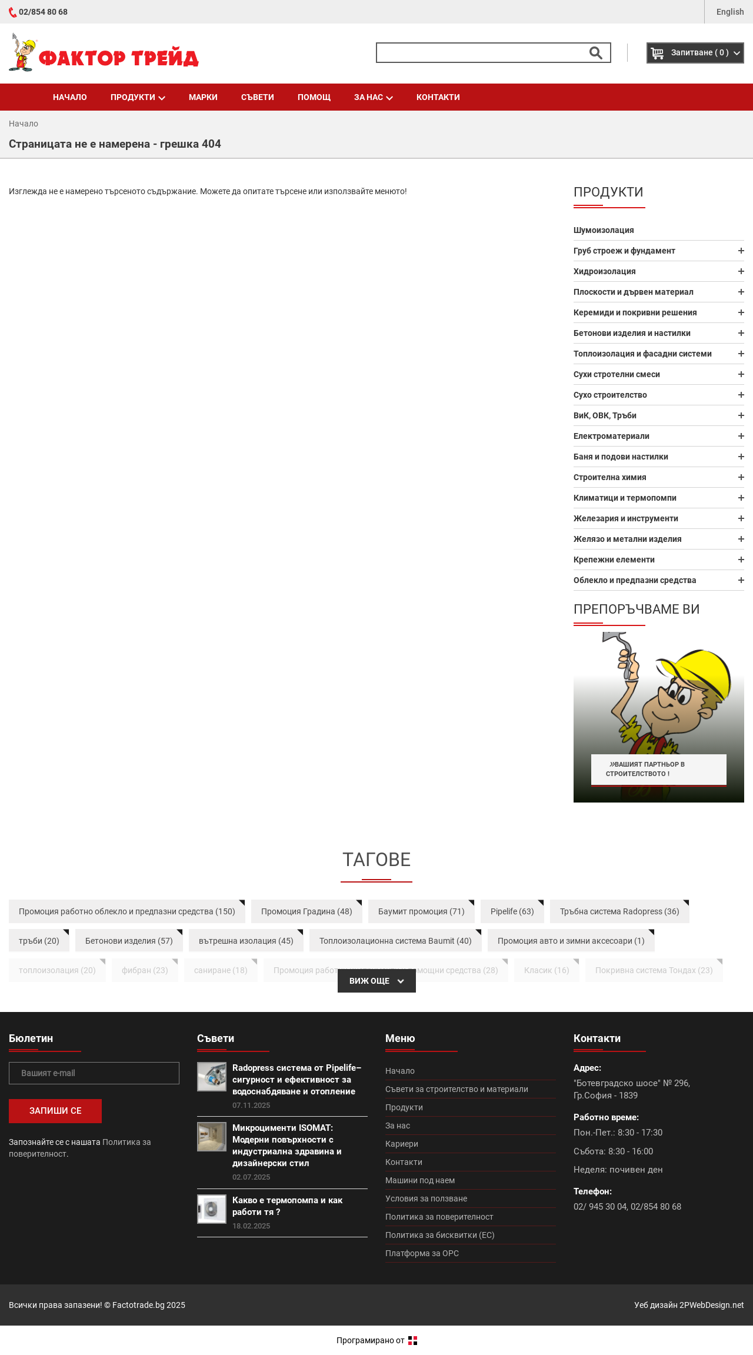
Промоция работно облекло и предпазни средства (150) (127, 911)
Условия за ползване (426, 1198)
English (730, 11)
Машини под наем (420, 1180)
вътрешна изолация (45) (246, 940)
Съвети (257, 97)
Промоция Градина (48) (306, 911)
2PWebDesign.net (711, 1305)
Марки (203, 97)
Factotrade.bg (138, 1305)
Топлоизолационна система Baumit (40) (395, 940)
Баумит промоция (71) (421, 911)
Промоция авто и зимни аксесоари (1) (571, 940)
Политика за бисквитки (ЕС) (440, 1235)
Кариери (401, 1143)
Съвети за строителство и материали (456, 1089)
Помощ (314, 97)
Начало (70, 97)
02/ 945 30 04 (600, 1206)
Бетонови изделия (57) (129, 940)
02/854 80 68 (43, 11)
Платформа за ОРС (422, 1253)
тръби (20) (39, 940)
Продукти (138, 97)
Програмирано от (376, 1340)
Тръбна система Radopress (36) (619, 911)
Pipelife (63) (512, 911)
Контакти (438, 97)
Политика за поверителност (439, 1216)
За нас (373, 97)
